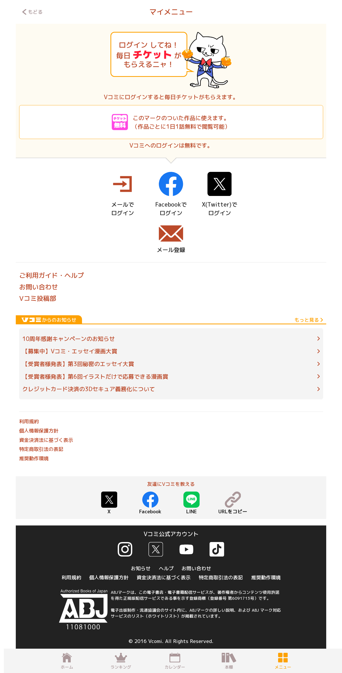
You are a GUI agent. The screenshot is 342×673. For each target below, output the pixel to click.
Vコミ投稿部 (37, 298)
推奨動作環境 (34, 458)
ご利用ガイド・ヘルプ (51, 275)
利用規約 (29, 421)
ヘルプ (166, 568)
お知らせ (141, 568)
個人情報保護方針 (38, 430)
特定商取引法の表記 (41, 449)
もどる (32, 12)
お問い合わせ (38, 286)
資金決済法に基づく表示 (46, 440)
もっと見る (308, 320)
